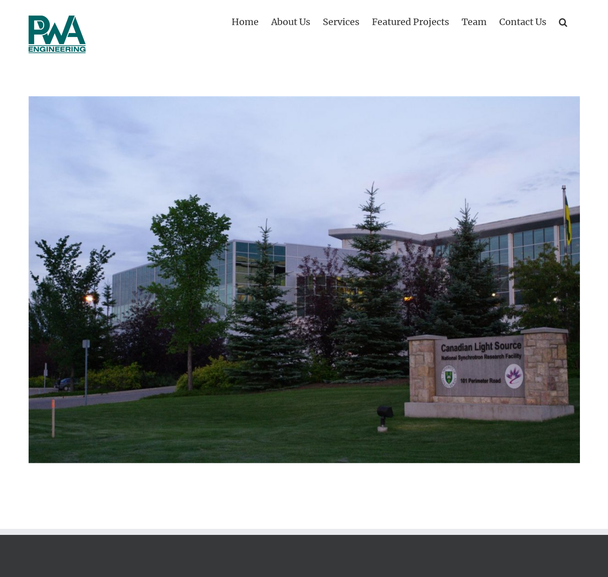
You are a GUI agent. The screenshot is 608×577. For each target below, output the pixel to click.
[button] (563, 21)
